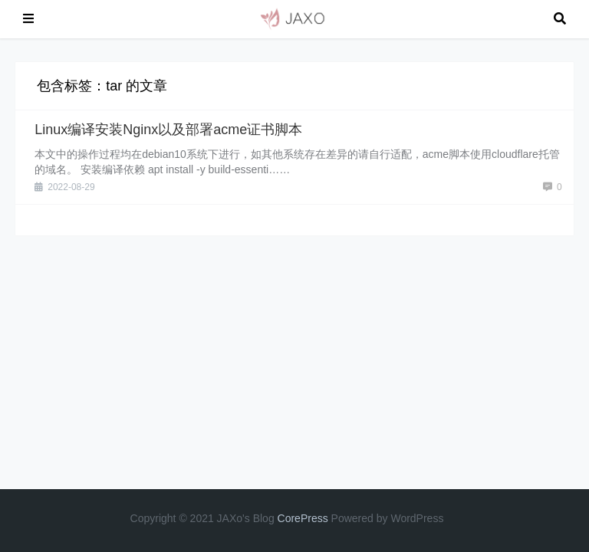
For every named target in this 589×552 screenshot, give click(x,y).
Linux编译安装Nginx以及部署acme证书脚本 (168, 129)
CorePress (303, 518)
